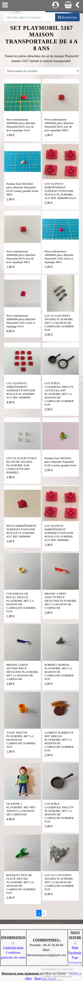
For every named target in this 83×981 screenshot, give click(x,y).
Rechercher (67, 17)
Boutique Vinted (45, 978)
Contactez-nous (13, 947)
